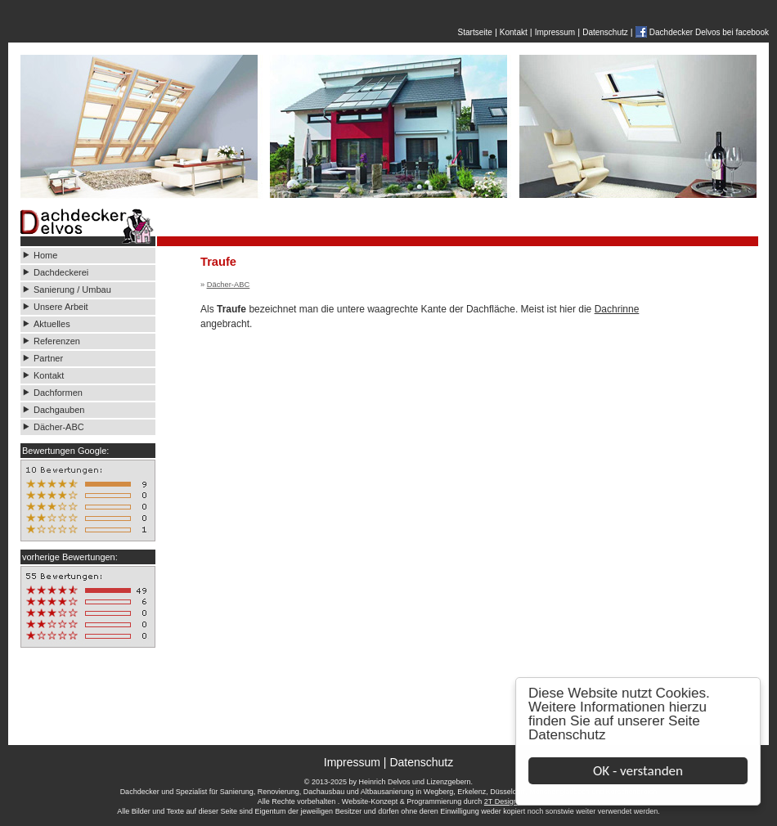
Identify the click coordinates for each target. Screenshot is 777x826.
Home (45, 255)
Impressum (555, 32)
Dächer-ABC (59, 427)
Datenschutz (567, 735)
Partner (48, 358)
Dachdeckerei (61, 272)
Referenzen (57, 341)
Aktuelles (52, 324)
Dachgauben (59, 410)
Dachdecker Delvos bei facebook (709, 32)
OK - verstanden (638, 770)
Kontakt (514, 32)
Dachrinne (617, 309)
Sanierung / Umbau (72, 289)
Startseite (475, 32)
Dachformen (58, 392)
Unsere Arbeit (62, 307)
